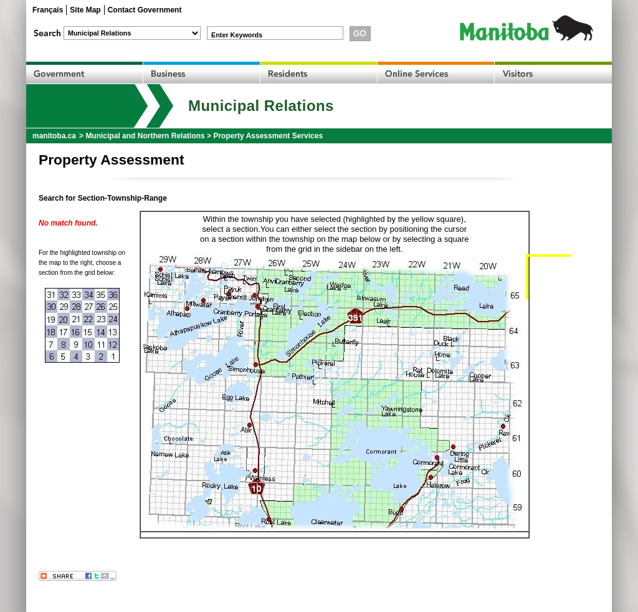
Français (47, 10)
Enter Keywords (236, 35)
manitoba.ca (54, 135)
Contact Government (145, 10)
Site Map (85, 10)
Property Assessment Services (268, 135)
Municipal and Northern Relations (144, 135)
